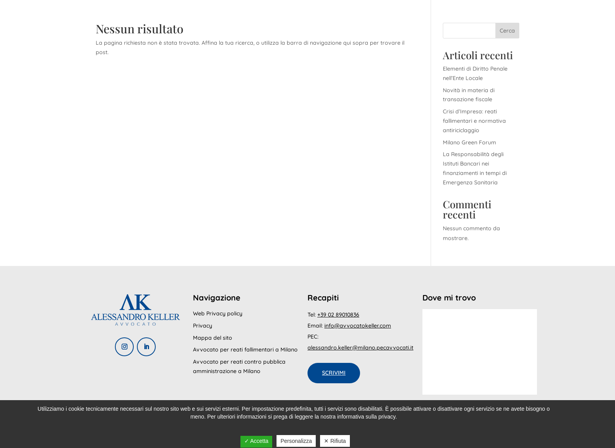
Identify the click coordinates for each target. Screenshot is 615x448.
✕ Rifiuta (335, 441)
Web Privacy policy (217, 313)
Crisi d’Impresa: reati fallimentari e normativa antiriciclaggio (474, 121)
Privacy (202, 325)
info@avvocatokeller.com (357, 325)
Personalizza (296, 441)
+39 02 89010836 (338, 314)
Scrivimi (334, 372)
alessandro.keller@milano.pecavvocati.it (360, 347)
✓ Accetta (256, 441)
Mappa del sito (212, 337)
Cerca (507, 30)
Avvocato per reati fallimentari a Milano (245, 349)
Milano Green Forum (469, 142)
